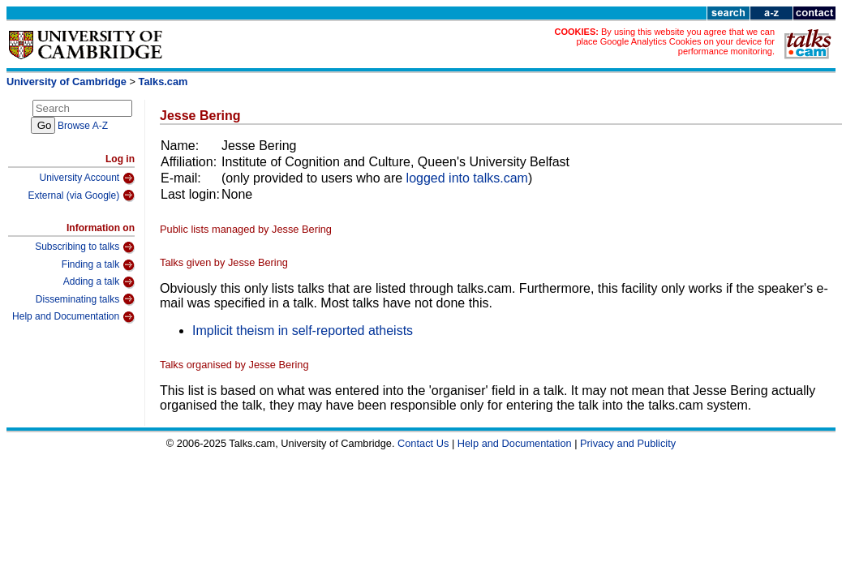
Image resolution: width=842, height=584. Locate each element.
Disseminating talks (85, 299)
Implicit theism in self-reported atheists (302, 330)
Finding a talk (98, 265)
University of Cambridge (66, 81)
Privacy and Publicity (628, 443)
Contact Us (423, 443)
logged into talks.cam (467, 178)
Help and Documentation (73, 317)
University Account (87, 178)
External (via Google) (81, 195)
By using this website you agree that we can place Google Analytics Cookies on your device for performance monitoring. (675, 41)
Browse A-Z (83, 125)
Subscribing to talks (85, 247)
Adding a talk (99, 282)
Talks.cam (163, 81)
